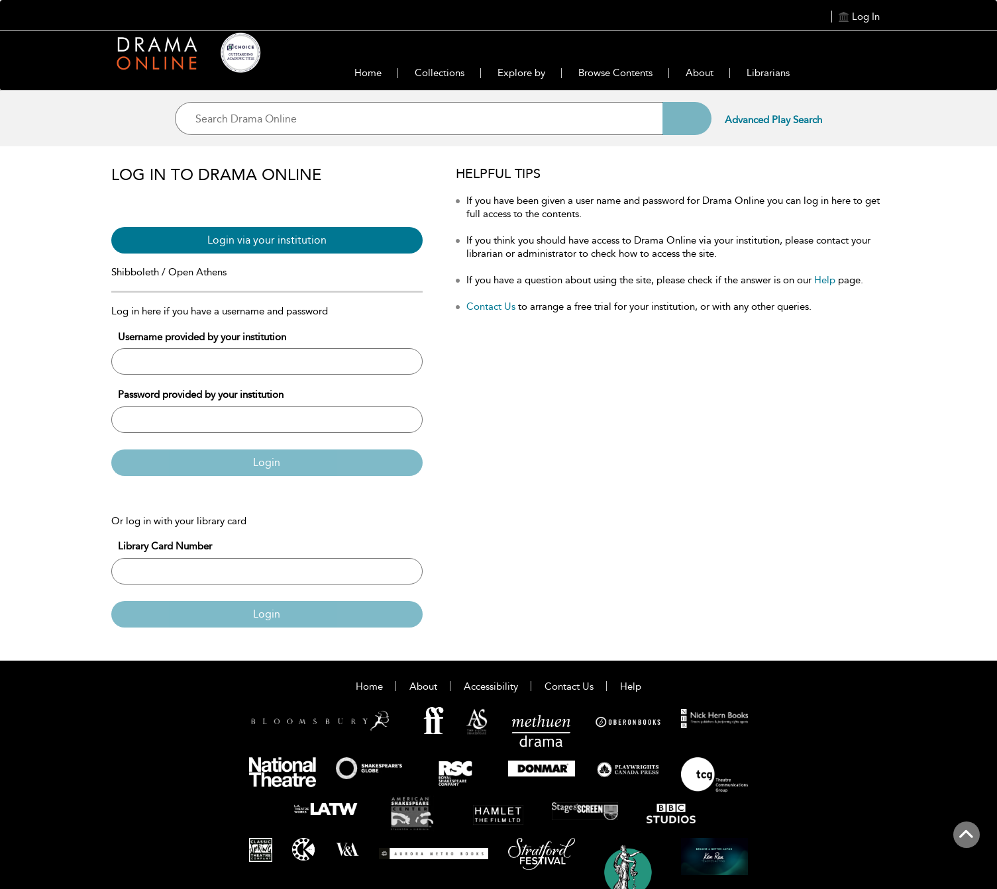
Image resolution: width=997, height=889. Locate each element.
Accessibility (491, 686)
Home (368, 73)
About (699, 73)
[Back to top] (966, 842)
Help (824, 280)
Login (266, 462)
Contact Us (490, 306)
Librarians (768, 73)
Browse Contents (615, 73)
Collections (439, 73)
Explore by (521, 73)
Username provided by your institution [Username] (202, 337)
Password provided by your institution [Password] (201, 394)
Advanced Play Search (773, 120)
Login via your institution (267, 240)
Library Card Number (165, 546)
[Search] (686, 118)
